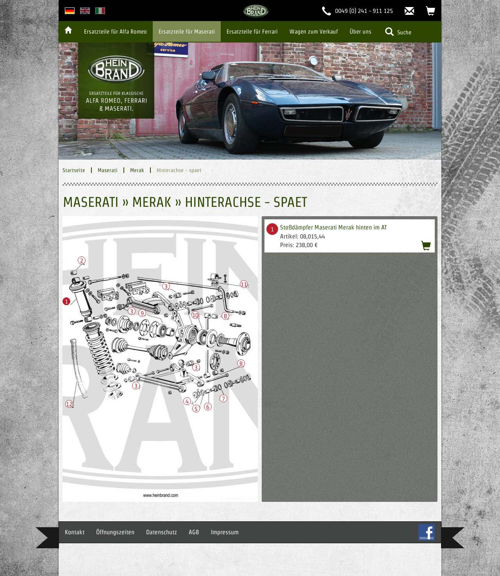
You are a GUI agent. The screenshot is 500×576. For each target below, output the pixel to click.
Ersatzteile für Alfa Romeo (115, 31)
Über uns (360, 31)
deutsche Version (70, 10)
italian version (100, 10)
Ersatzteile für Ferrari (252, 31)
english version (85, 10)
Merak (137, 170)
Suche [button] (398, 32)
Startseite (73, 170)
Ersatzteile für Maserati (187, 31)
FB (426, 532)
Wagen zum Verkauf (313, 31)
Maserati (108, 170)
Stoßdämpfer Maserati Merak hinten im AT (333, 227)
